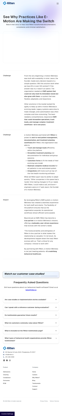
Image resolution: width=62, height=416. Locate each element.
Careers (34, 374)
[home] (9, 3)
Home (34, 372)
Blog (33, 380)
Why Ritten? (36, 377)
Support (34, 389)
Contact (34, 386)
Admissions (6, 372)
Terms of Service (54, 401)
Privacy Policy (44, 401)
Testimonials (36, 383)
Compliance (6, 377)
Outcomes (6, 380)
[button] (57, 3)
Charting (5, 374)
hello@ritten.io (31, 290)
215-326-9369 (9, 357)
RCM (4, 383)
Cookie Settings (7, 414)
